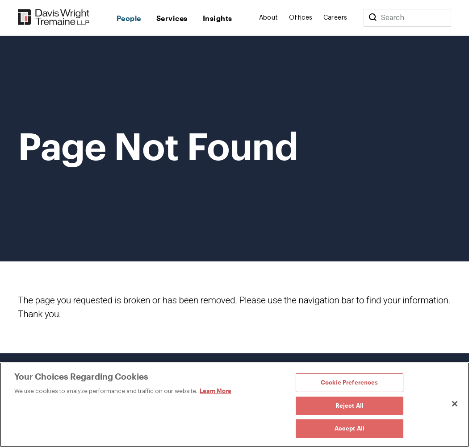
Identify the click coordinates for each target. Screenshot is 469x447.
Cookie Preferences (349, 382)
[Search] (372, 17)
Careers (335, 18)
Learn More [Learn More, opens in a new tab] (215, 390)
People (129, 18)
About (268, 18)
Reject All (349, 405)
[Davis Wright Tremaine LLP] (54, 17)
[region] (234, 404)
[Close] (455, 404)
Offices (301, 18)
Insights (217, 18)
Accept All (349, 428)
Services (172, 18)
